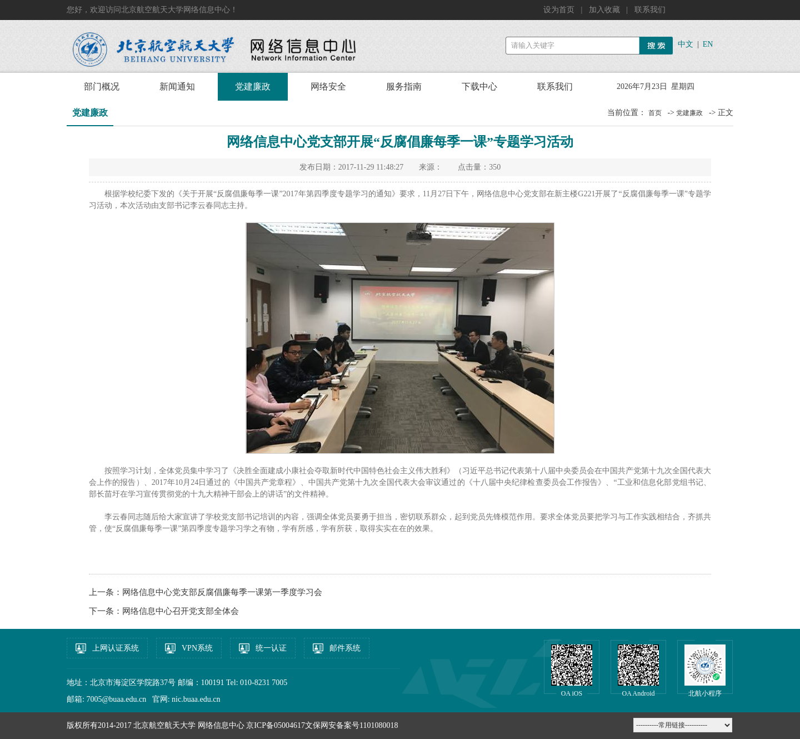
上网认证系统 (115, 648)
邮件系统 (345, 648)
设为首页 (560, 10)
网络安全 (328, 86)
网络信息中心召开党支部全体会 (180, 611)
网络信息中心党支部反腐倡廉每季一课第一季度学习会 (222, 592)
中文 (685, 44)
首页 (655, 113)
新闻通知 (177, 86)
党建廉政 (253, 86)
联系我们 (650, 10)
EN (708, 44)
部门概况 (101, 86)
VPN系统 (197, 648)
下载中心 (479, 86)
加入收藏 (605, 10)
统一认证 (271, 648)
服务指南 (404, 86)
